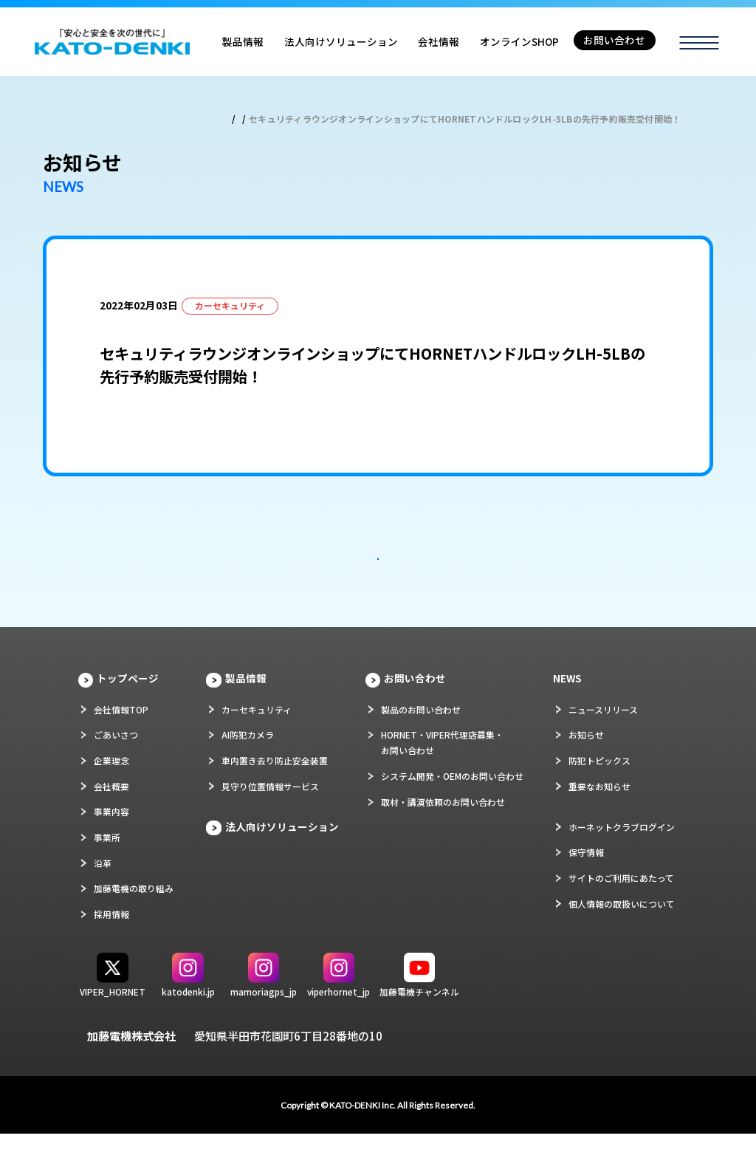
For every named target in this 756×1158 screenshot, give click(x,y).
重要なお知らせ (599, 810)
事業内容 (111, 835)
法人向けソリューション (341, 41)
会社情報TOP (121, 733)
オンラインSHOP (519, 41)
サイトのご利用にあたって (621, 901)
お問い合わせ (614, 39)
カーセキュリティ (256, 733)
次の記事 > (412, 524)
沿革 (102, 886)
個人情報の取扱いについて (621, 927)
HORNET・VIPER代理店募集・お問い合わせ (442, 767)
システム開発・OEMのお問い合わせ (452, 799)
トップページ (128, 701)
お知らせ (586, 759)
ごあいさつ (116, 759)
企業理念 (111, 784)
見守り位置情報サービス (270, 810)
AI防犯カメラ (247, 759)
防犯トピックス (599, 784)
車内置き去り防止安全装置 (274, 784)
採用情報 (111, 937)
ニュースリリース (603, 733)
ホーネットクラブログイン (621, 850)
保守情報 (586, 876)
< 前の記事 (344, 524)
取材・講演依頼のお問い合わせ (443, 825)
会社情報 (438, 41)
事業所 (107, 860)
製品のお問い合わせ (421, 733)
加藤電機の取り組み (133, 912)
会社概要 (111, 810)
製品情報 (243, 41)
